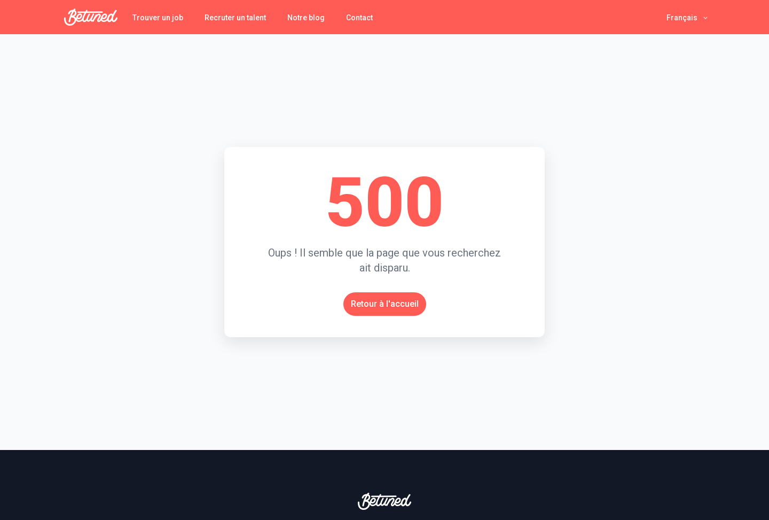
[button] (687, 17)
